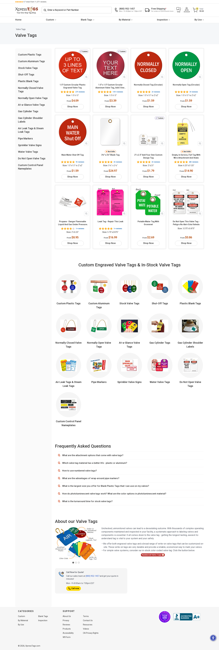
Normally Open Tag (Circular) (186, 85)
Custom (50, 19)
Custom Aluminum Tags (31, 61)
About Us (67, 616)
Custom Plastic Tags (29, 54)
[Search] (77, 10)
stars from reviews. (35, 2)
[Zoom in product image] (86, 77)
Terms (86, 616)
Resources (87, 625)
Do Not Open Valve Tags (31, 158)
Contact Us (88, 620)
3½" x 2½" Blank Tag (110, 155)
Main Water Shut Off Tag (72, 155)
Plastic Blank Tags (28, 81)
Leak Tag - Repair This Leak (110, 221)
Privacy (66, 620)
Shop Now (72, 106)
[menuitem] (18, 20)
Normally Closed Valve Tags (68, 344)
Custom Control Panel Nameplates (68, 423)
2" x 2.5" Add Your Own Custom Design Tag (148, 156)
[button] (178, 10)
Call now (73, 588)
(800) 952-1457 (92, 576)
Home (18, 19)
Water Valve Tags (28, 151)
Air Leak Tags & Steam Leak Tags (68, 384)
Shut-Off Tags (26, 74)
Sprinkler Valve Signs (30, 145)
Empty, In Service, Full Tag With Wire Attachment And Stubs (186, 156)
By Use (198, 19)
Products (67, 629)
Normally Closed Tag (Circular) (148, 85)
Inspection (162, 19)
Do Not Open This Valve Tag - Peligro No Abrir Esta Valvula (186, 223)
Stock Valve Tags (28, 67)
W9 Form (67, 637)
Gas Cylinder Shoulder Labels (190, 344)
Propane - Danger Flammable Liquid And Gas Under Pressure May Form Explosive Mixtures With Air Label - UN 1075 (72, 223)
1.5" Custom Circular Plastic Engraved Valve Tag (72, 86)
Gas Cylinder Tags (28, 111)
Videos (86, 629)
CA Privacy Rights (90, 633)
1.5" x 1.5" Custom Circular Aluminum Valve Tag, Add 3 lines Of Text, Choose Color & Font (110, 86)
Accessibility (68, 633)
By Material (124, 19)
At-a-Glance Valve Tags (31, 104)
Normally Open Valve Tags (33, 98)
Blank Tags (86, 19)
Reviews (66, 625)
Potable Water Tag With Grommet (148, 223)
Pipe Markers (25, 138)
